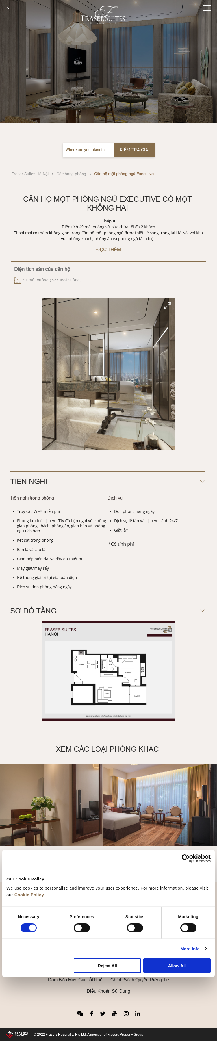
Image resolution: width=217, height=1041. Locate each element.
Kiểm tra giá (134, 150)
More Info (189, 948)
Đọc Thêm (108, 249)
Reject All (107, 965)
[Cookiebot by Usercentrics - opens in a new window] (186, 858)
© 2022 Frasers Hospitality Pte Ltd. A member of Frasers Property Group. (89, 1034)
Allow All (177, 965)
